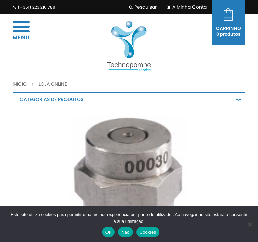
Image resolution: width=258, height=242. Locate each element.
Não (125, 232)
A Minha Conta (187, 7)
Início (20, 84)
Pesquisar (143, 7)
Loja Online (53, 84)
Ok (108, 232)
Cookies (148, 232)
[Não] (249, 224)
